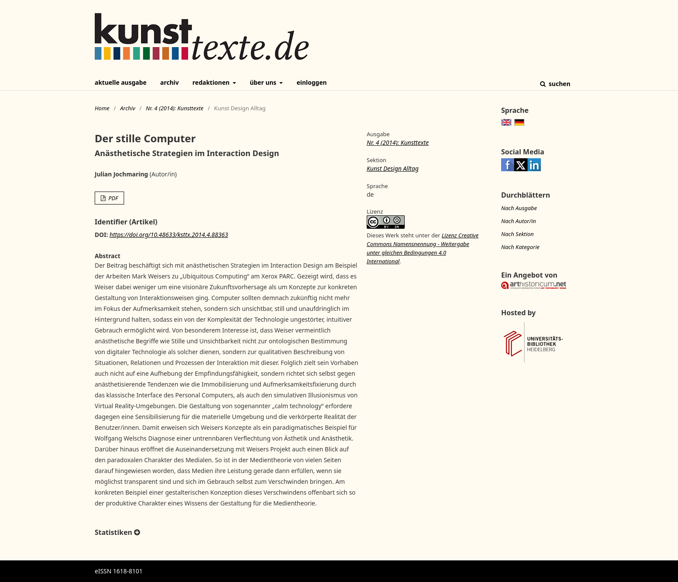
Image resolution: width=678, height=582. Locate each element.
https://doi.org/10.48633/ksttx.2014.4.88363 (168, 234)
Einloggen (312, 82)
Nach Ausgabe (519, 208)
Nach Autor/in (518, 221)
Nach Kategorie (520, 247)
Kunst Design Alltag (393, 168)
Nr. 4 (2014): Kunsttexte (174, 108)
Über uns (264, 82)
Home (102, 108)
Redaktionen (211, 82)
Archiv (169, 82)
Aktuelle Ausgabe (121, 82)
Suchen (558, 84)
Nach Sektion (517, 234)
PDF (112, 198)
